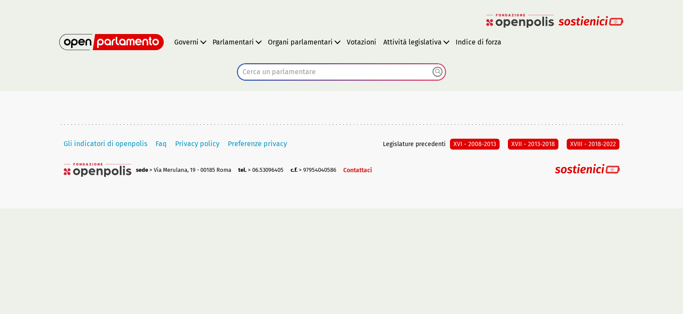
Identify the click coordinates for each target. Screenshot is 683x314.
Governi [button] (186, 42)
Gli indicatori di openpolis (105, 144)
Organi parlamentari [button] (300, 42)
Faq (161, 144)
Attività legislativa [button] (412, 42)
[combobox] (341, 72)
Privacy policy (197, 144)
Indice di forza (478, 42)
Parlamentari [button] (233, 42)
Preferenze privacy (257, 144)
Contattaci (357, 170)
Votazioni (361, 42)
